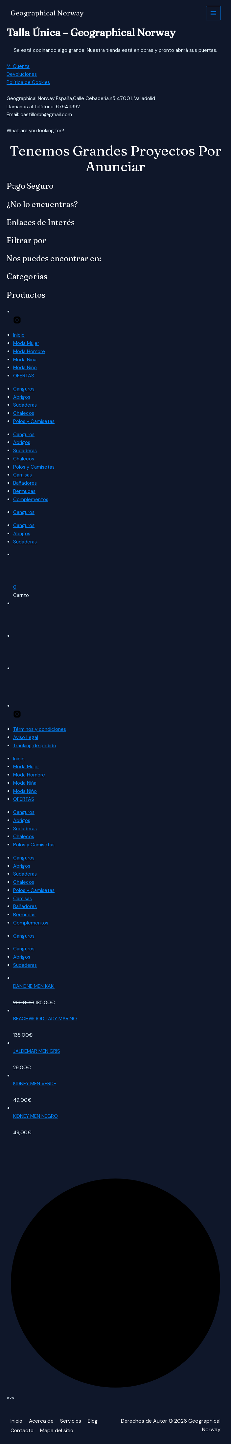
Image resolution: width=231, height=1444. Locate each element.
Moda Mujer (26, 343)
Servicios (71, 1420)
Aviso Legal (26, 737)
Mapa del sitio (57, 1429)
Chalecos (24, 413)
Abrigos (22, 397)
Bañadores (25, 483)
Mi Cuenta (18, 66)
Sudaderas (25, 405)
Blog (94, 1420)
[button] (15, 587)
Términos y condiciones (40, 729)
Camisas (23, 475)
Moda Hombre (29, 351)
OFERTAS (24, 375)
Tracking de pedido (35, 745)
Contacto (22, 1429)
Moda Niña (24, 359)
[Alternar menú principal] (213, 13)
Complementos (31, 499)
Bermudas (24, 491)
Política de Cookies (28, 82)
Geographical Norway (47, 13)
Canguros (24, 389)
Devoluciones (22, 74)
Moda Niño (25, 367)
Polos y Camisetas (34, 421)
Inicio (19, 335)
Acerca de (41, 1420)
